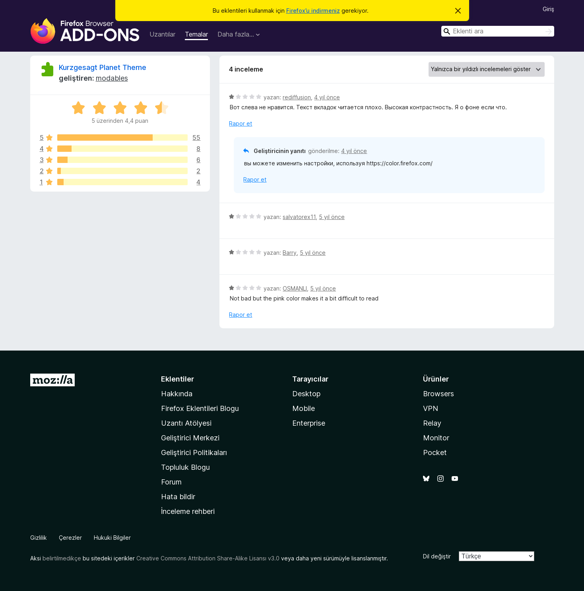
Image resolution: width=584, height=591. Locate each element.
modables (112, 78)
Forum (171, 482)
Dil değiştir (437, 556)
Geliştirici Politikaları (194, 452)
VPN (430, 408)
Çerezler (70, 537)
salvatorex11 (299, 216)
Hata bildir (178, 496)
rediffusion (297, 97)
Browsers (438, 393)
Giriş (548, 9)
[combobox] (497, 31)
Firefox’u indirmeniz (313, 10)
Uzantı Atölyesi (186, 423)
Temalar (196, 34)
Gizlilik (38, 537)
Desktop (306, 393)
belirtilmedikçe (62, 558)
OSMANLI (295, 288)
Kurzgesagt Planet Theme (102, 67)
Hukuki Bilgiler (112, 537)
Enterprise (308, 423)
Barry (290, 252)
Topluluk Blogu (185, 467)
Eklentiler (177, 379)
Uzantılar (162, 34)
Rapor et (240, 123)
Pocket (435, 452)
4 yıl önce (327, 97)
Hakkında (176, 393)
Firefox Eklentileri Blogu (200, 408)
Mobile (303, 408)
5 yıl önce (332, 216)
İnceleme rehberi (188, 511)
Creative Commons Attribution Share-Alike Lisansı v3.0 (207, 558)
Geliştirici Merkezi (190, 438)
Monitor (436, 438)
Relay (432, 423)
